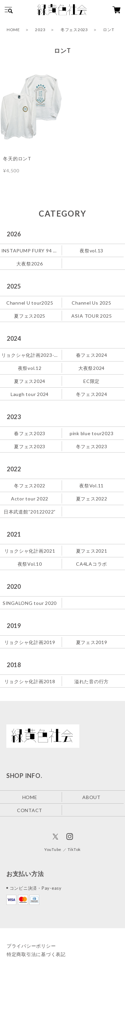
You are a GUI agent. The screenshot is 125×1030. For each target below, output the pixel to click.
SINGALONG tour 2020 (30, 603)
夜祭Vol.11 (91, 485)
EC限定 (91, 381)
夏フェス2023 (29, 446)
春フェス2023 (29, 433)
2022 (14, 469)
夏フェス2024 (29, 381)
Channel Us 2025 (91, 303)
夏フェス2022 (91, 498)
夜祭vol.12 (30, 368)
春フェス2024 (91, 355)
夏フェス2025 (29, 316)
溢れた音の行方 (91, 681)
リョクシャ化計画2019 (29, 642)
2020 (14, 586)
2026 (14, 234)
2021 (14, 534)
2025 (14, 286)
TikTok (74, 849)
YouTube (52, 849)
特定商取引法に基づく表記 (36, 954)
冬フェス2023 (74, 29)
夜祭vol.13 (91, 250)
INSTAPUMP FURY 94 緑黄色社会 (30, 250)
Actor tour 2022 (29, 498)
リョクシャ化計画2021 (29, 551)
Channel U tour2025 (29, 303)
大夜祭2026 (29, 263)
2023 (40, 29)
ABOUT (91, 797)
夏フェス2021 (91, 551)
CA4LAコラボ (91, 564)
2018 (14, 664)
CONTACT (29, 810)
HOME (13, 29)
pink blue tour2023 (92, 433)
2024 (14, 338)
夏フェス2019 (91, 642)
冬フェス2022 (29, 485)
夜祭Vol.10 (30, 564)
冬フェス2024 (91, 394)
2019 (14, 625)
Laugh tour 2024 (30, 394)
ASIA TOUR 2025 (91, 316)
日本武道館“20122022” (30, 511)
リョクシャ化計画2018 (29, 681)
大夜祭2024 (91, 368)
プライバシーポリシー (31, 946)
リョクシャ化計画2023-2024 (30, 355)
